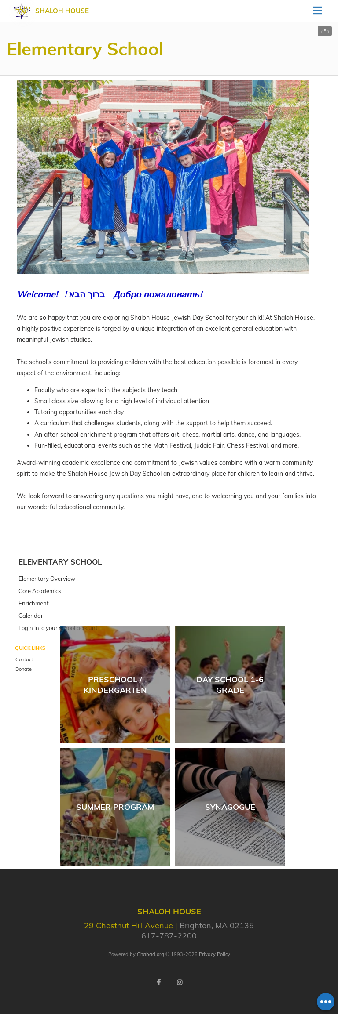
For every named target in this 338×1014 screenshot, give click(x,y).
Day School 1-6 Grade (230, 684)
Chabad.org (150, 954)
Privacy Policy (214, 954)
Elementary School (60, 561)
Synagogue (230, 807)
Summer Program (115, 807)
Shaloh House (62, 11)
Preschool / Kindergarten (115, 684)
